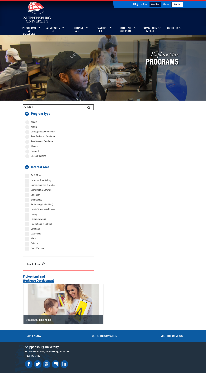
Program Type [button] (40, 114)
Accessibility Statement (160, 323)
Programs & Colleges (29, 30)
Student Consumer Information (98, 362)
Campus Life (102, 30)
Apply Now (34, 291)
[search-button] (135, 4)
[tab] (42, 114)
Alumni (166, 3)
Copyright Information (98, 359)
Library (89, 316)
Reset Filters (36, 263)
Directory (91, 309)
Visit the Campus (172, 291)
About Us (172, 28)
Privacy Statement (60, 359)
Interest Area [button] (40, 167)
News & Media (93, 323)
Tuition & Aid (77, 30)
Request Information (103, 291)
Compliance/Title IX (71, 362)
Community (123, 309)
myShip (144, 3)
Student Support (125, 30)
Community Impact (150, 30)
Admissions (53, 30)
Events (89, 330)
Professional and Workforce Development (38, 278)
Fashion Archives (125, 323)
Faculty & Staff (155, 309)
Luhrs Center (123, 316)
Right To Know (117, 359)
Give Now (155, 4)
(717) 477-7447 (32, 310)
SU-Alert (121, 330)
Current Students (126, 336)
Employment (92, 336)
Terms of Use (78, 359)
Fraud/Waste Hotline (125, 362)
